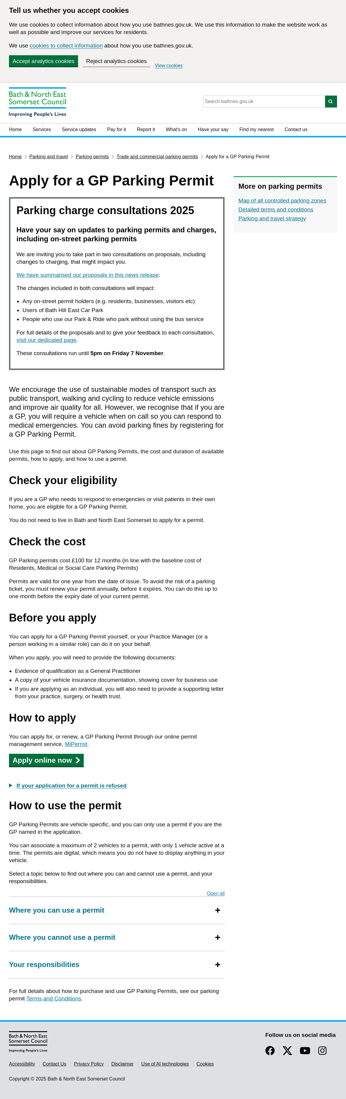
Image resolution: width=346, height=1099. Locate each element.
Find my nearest (256, 129)
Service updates (79, 129)
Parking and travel (48, 156)
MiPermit (76, 744)
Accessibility (22, 1063)
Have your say (213, 129)
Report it (146, 129)
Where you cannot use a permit (62, 937)
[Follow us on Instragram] (322, 1052)
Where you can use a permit (56, 910)
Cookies (205, 1063)
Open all (216, 893)
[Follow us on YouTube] (305, 1052)
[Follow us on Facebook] (270, 1052)
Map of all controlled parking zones (282, 200)
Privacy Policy (89, 1063)
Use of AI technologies (165, 1063)
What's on (176, 129)
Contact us (296, 129)
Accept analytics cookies (43, 61)
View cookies (169, 65)
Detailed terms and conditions (275, 209)
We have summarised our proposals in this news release (87, 275)
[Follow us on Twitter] (287, 1052)
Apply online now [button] (46, 760)
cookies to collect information (66, 45)
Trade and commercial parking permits (157, 156)
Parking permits (92, 156)
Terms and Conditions (53, 998)
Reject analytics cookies (116, 61)
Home (15, 129)
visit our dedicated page (46, 340)
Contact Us (54, 1063)
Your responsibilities (44, 964)
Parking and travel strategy (272, 218)
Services (42, 129)
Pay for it (116, 129)
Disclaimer (122, 1063)
